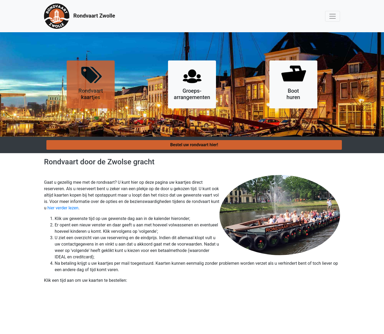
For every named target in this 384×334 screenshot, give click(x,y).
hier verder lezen (62, 207)
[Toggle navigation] (332, 16)
